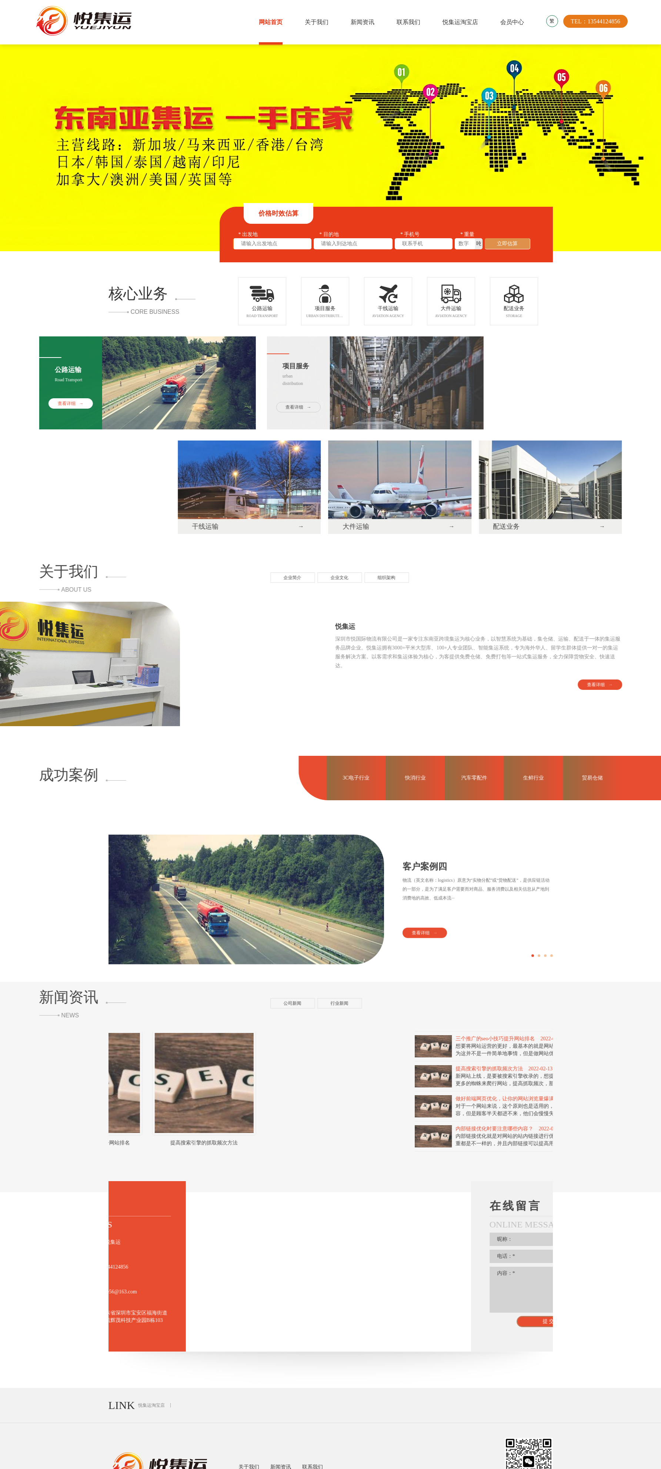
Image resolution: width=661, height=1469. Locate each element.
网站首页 (271, 22)
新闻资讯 (362, 22)
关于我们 (316, 22)
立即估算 (507, 244)
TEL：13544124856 (595, 22)
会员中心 (512, 22)
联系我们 (408, 22)
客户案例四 (425, 955)
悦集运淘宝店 (460, 22)
